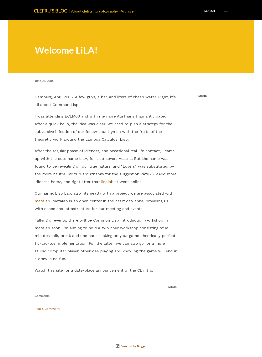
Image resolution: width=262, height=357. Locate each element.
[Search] (209, 10)
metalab (42, 201)
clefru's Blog (50, 10)
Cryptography (106, 11)
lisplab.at (109, 181)
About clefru (81, 11)
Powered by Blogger (131, 346)
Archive (127, 11)
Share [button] (202, 95)
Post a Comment (47, 309)
